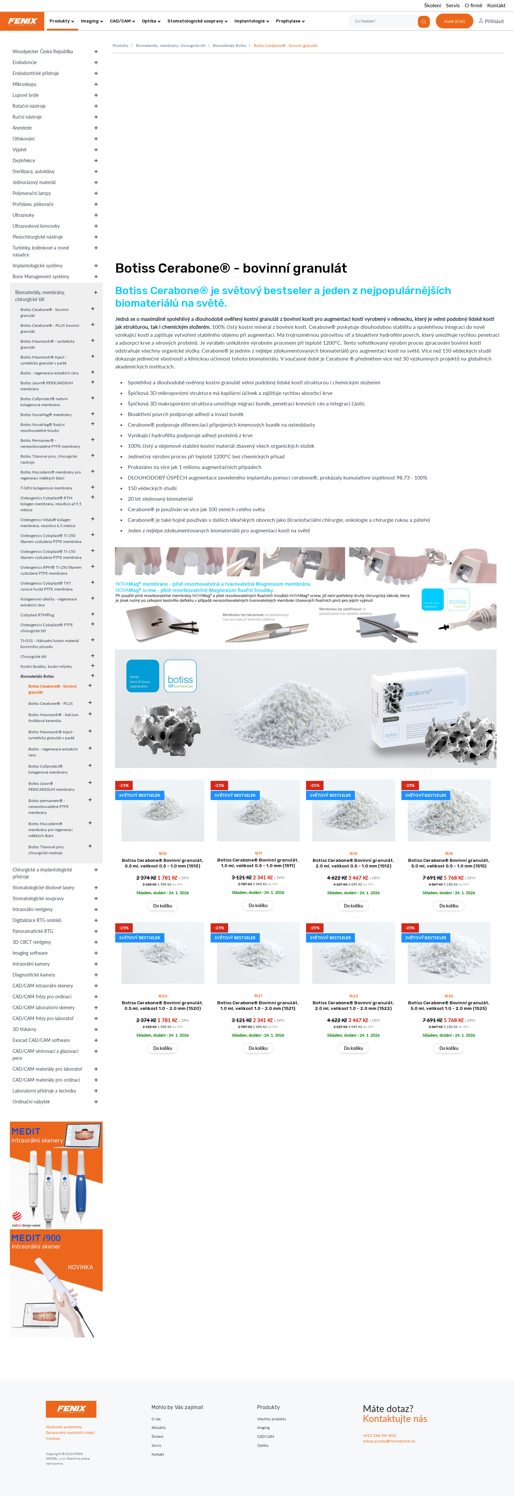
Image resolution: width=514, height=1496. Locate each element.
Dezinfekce (24, 160)
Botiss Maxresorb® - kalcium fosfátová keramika (53, 717)
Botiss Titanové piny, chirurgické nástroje (48, 459)
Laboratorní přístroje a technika (44, 1090)
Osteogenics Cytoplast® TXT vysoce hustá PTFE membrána (46, 586)
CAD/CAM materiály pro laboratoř (47, 1069)
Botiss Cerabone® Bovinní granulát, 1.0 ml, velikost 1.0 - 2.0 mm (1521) (258, 1005)
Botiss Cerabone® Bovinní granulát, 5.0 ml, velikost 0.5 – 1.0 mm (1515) (449, 863)
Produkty (62, 21)
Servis (453, 5)
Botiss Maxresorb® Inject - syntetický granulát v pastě (43, 360)
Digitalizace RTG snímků (37, 920)
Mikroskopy (24, 84)
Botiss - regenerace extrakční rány (49, 372)
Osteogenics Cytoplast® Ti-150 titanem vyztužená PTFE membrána (51, 554)
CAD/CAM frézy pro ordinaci (42, 996)
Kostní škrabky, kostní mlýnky (46, 666)
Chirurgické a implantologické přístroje (42, 873)
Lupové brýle (26, 95)
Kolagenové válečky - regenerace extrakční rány (48, 601)
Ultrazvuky (23, 215)
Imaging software (30, 953)
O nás (156, 1419)
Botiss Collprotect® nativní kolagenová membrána (44, 401)
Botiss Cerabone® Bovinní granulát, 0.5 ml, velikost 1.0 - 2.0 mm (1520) (162, 1005)
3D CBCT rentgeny (32, 942)
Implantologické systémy (37, 265)
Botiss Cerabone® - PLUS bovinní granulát (49, 328)
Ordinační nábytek (31, 1101)
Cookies (53, 1439)
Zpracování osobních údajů (70, 1433)
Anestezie (22, 128)
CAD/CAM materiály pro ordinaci (46, 1080)
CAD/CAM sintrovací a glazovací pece (45, 1054)
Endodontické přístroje (36, 73)
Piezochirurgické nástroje (38, 237)
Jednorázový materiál (34, 182)
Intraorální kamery (31, 964)
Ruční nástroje (27, 117)
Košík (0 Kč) (454, 21)
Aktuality (159, 1427)
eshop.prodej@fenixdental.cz (389, 1441)
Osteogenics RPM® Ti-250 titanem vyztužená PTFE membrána (51, 570)
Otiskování (23, 138)
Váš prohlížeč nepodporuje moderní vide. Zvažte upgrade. (308, 151)
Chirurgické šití (33, 656)
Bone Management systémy (41, 276)
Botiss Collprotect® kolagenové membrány (48, 769)
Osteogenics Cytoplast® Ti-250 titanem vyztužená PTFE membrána (51, 538)
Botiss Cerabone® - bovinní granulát (44, 312)
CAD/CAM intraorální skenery (43, 985)
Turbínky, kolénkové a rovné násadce (41, 251)
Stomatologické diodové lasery (43, 887)
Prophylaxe (290, 21)
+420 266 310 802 (379, 1436)
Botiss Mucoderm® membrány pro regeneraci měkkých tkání (50, 475)
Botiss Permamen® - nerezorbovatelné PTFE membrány (50, 443)
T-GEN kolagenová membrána (46, 487)
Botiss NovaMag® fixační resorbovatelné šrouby (42, 427)
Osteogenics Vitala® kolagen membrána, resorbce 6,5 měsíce (47, 522)
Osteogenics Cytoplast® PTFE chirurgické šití (46, 627)
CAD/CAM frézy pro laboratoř (43, 1018)
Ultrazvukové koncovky (36, 226)
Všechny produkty (271, 1419)
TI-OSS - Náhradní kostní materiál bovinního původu (49, 643)
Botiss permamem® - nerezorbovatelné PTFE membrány (48, 806)
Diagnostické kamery (34, 975)
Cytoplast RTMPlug (37, 614)
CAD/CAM (122, 21)
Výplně (19, 149)
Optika (151, 21)
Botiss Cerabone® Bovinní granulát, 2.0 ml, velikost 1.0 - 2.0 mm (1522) (353, 1005)
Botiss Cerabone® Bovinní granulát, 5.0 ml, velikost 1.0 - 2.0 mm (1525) (449, 1005)
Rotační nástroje (29, 106)
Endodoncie (25, 62)
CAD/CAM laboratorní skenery (44, 1007)
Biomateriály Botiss (37, 676)
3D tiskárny (24, 1029)
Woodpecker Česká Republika (43, 51)
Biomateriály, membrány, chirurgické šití (40, 295)
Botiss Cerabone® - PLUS (50, 703)
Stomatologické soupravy (197, 21)
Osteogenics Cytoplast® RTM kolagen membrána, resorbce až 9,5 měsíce (51, 503)
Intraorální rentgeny (32, 909)
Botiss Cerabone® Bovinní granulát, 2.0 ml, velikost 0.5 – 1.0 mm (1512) (353, 863)
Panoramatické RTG (33, 931)
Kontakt (496, 5)
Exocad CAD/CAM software (41, 1040)
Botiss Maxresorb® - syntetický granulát (47, 344)
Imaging (92, 21)
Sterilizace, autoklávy (33, 171)
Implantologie (251, 21)
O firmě (473, 5)
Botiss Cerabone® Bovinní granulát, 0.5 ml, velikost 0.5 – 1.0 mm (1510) (162, 863)
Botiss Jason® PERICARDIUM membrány (46, 385)
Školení (432, 5)
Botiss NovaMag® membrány (46, 414)
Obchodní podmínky (64, 1427)
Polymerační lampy (32, 193)
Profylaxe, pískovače (33, 204)
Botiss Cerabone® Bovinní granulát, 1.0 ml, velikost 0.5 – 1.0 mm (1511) (258, 862)
